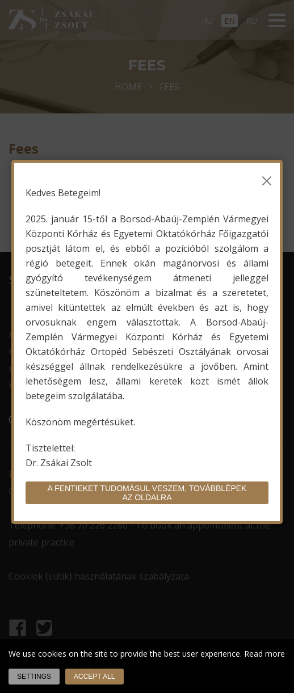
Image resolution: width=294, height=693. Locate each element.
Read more (264, 653)
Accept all (94, 677)
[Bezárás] (266, 181)
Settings (34, 677)
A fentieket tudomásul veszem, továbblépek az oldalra (147, 493)
